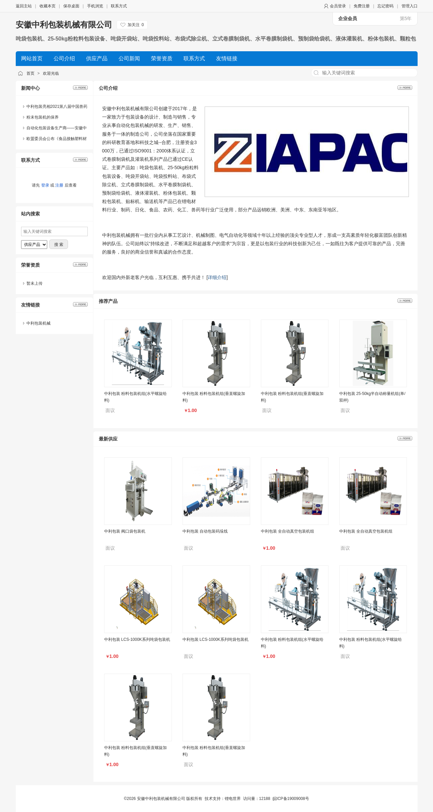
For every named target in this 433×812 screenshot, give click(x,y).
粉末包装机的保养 (42, 117)
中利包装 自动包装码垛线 (205, 531)
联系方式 (119, 6)
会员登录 (338, 6)
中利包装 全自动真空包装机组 (287, 531)
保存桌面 (71, 6)
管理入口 (410, 6)
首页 (30, 73)
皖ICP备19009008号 (291, 798)
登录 (45, 185)
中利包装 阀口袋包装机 (124, 531)
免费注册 (362, 6)
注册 (59, 185)
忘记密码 (385, 6)
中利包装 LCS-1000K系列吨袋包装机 (137, 639)
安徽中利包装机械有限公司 (64, 24)
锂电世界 (233, 798)
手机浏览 (95, 6)
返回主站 (24, 6)
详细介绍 (217, 277)
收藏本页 (48, 6)
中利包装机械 (38, 323)
